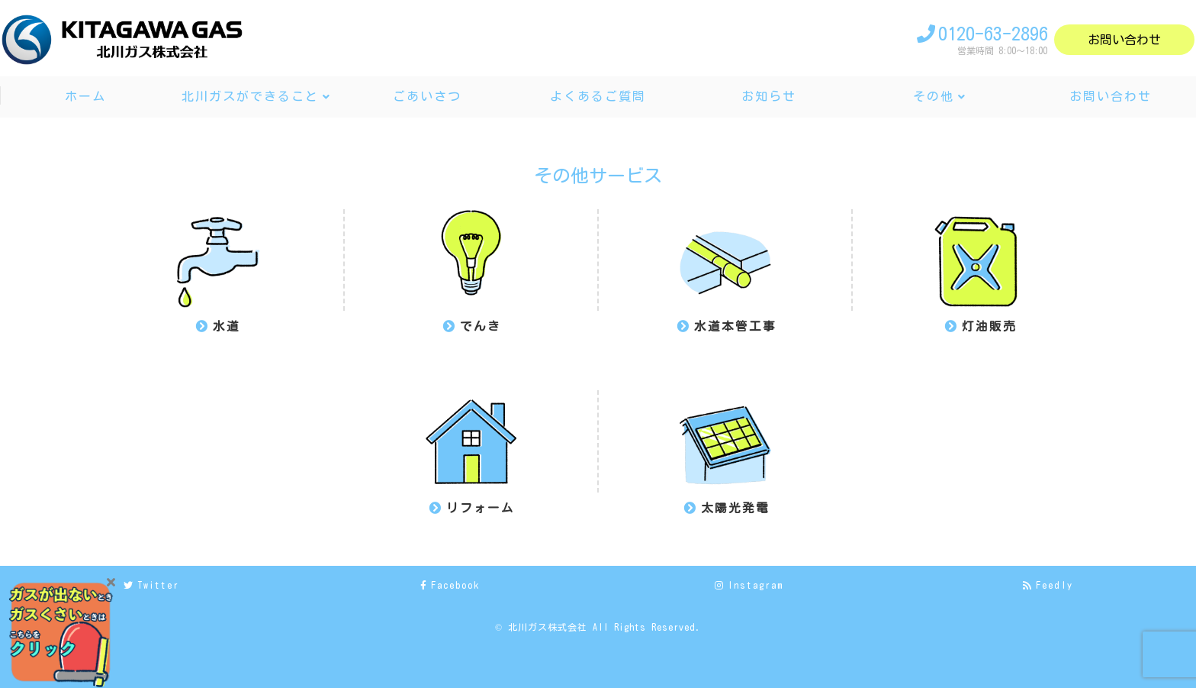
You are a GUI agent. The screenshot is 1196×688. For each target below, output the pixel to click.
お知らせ (768, 96)
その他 (933, 96)
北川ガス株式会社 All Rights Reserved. (604, 626)
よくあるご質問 (598, 96)
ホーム (85, 96)
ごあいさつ (427, 96)
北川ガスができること (250, 96)
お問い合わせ (1124, 40)
